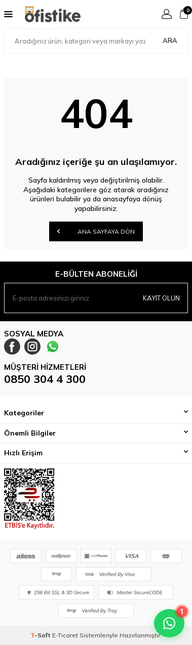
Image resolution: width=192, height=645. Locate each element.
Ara (170, 40)
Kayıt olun (161, 298)
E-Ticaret (65, 635)
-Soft (41, 635)
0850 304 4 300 (45, 379)
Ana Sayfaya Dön (96, 231)
